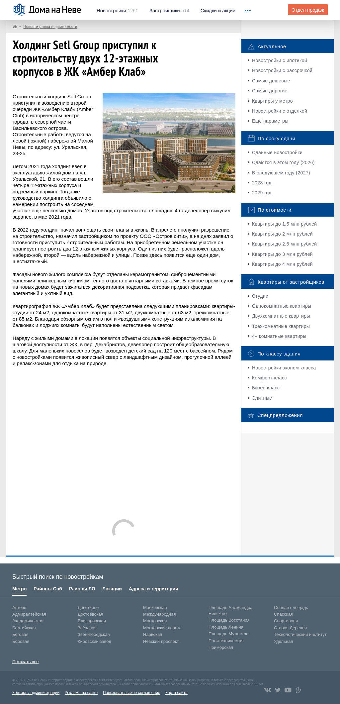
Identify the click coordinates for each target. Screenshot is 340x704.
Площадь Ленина (226, 627)
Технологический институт (300, 634)
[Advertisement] (124, 439)
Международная (159, 614)
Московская (155, 620)
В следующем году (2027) (281, 172)
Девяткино (88, 607)
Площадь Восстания (229, 620)
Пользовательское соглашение (131, 692)
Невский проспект (161, 641)
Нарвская (152, 634)
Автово (19, 607)
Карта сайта (176, 692)
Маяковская (155, 607)
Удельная (283, 641)
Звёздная (87, 627)
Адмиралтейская (29, 614)
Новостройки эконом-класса (284, 367)
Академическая (27, 620)
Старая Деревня (290, 627)
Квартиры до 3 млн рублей (282, 254)
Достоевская (90, 614)
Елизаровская (92, 620)
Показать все (25, 661)
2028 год (262, 182)
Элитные (262, 398)
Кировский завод (94, 641)
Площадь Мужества (228, 633)
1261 (117, 10)
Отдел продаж (308, 10)
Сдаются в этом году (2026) (283, 162)
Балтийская (24, 627)
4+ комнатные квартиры (279, 336)
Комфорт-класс (269, 377)
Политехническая (226, 640)
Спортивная (286, 620)
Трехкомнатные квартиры (281, 326)
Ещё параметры (270, 121)
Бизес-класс (266, 387)
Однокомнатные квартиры (281, 306)
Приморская (221, 647)
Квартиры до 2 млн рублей (282, 234)
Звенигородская (94, 634)
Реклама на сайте (81, 692)
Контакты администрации (35, 692)
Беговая (20, 634)
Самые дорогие (270, 90)
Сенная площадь (291, 607)
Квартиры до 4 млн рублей (282, 264)
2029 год (262, 192)
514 (169, 10)
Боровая (20, 641)
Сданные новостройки (277, 152)
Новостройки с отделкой (279, 111)
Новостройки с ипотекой (279, 60)
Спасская (283, 614)
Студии (260, 296)
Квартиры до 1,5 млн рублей (284, 224)
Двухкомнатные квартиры (281, 316)
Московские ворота (162, 627)
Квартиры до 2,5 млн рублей (284, 244)
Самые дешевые (271, 80)
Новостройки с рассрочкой (282, 70)
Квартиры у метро (272, 101)
